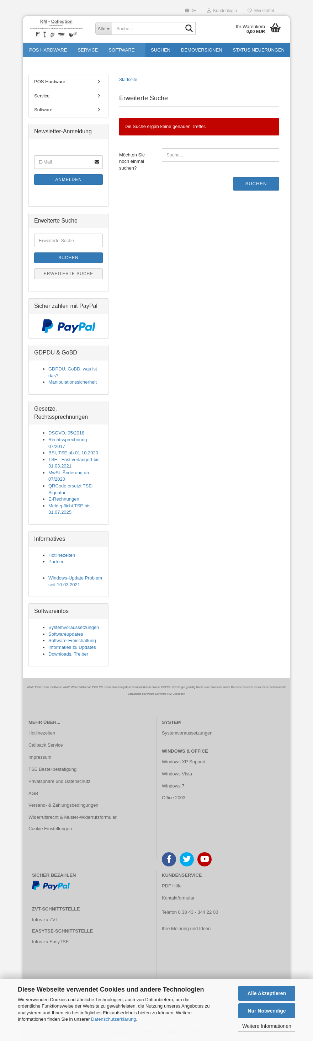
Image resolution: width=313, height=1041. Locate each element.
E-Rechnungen (63, 499)
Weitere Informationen (266, 1026)
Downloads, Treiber (68, 654)
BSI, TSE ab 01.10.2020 (73, 452)
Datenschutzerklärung (113, 1019)
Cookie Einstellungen (50, 828)
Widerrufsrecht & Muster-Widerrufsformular (72, 817)
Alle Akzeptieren (267, 993)
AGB (33, 793)
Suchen (256, 183)
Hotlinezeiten (61, 555)
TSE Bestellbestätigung (52, 769)
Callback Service (45, 745)
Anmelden (68, 179)
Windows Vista (177, 773)
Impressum (39, 757)
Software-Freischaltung (72, 640)
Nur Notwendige (267, 1011)
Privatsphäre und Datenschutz (59, 781)
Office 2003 (173, 797)
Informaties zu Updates (72, 647)
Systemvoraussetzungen (73, 627)
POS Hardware (49, 81)
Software (43, 109)
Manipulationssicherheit (72, 382)
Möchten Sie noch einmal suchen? (132, 161)
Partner (56, 561)
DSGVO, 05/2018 (66, 433)
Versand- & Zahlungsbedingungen (63, 805)
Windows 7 (173, 786)
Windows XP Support (184, 761)
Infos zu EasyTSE (50, 941)
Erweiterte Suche (69, 273)
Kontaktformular (178, 898)
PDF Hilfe (172, 885)
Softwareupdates (65, 634)
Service (41, 95)
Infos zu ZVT (45, 919)
